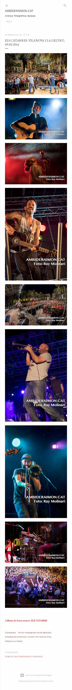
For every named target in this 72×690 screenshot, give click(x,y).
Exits (49, 637)
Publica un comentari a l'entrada (24, 656)
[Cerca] (65, 5)
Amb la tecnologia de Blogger (36, 675)
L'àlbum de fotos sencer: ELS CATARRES (26, 620)
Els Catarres (41, 637)
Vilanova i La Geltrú (14, 641)
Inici (9, 21)
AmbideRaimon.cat (19, 10)
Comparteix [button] (10, 632)
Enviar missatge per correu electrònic (34, 632)
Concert (31, 637)
